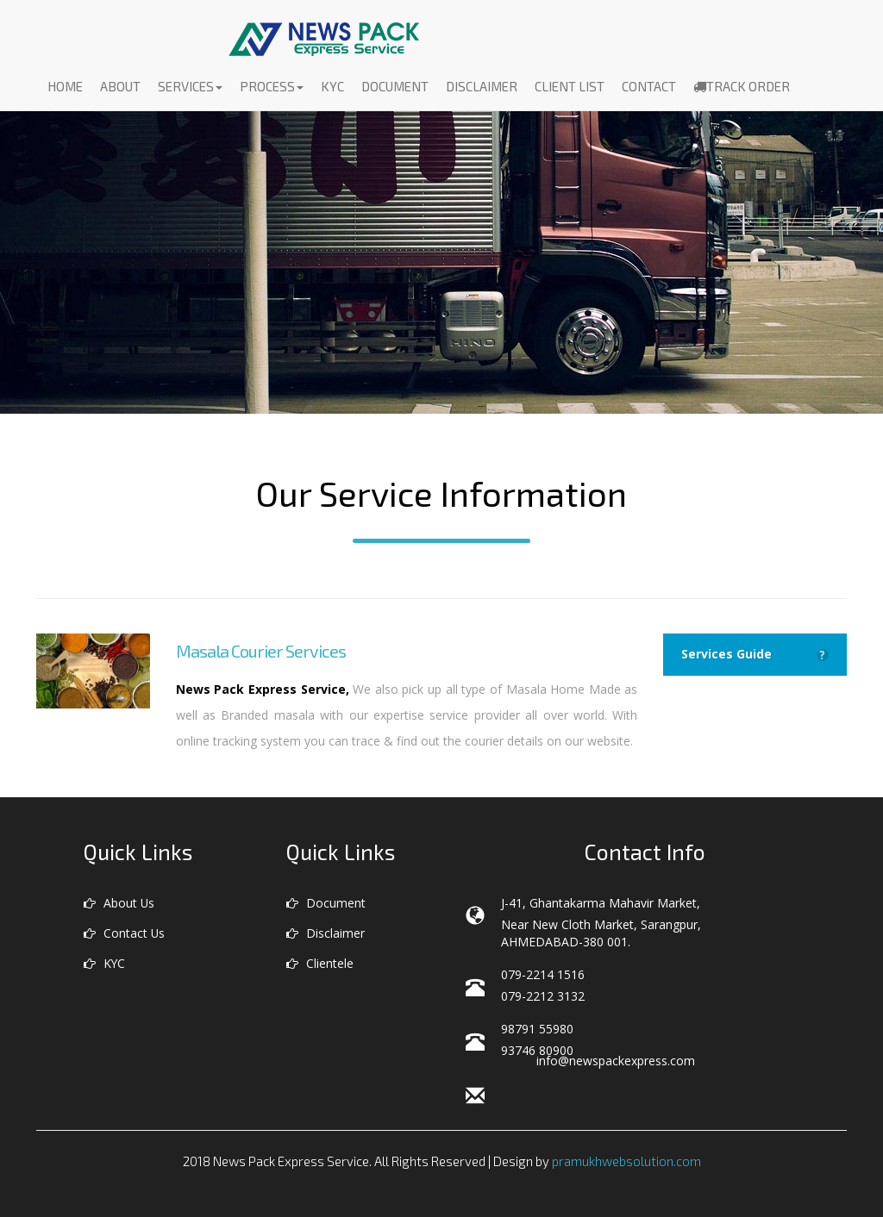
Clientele (320, 963)
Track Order (741, 89)
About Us (119, 903)
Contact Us (125, 933)
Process (272, 89)
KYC (332, 89)
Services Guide (755, 654)
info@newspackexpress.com (615, 1060)
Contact (649, 89)
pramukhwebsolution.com (626, 1161)
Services (190, 89)
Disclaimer (481, 89)
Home (65, 89)
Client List (569, 89)
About (120, 89)
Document (395, 89)
